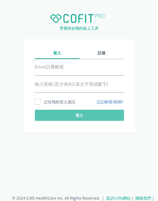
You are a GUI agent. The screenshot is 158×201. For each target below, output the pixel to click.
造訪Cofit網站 (118, 198)
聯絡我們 (143, 198)
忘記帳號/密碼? (110, 101)
